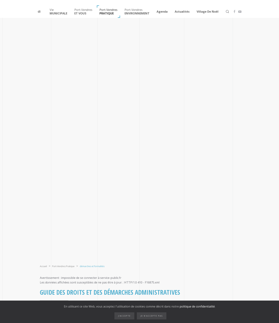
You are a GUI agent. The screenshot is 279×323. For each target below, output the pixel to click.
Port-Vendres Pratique (63, 266)
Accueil (43, 266)
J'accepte (124, 315)
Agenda (162, 12)
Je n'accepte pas (152, 315)
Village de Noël (208, 12)
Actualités (182, 12)
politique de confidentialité (197, 306)
